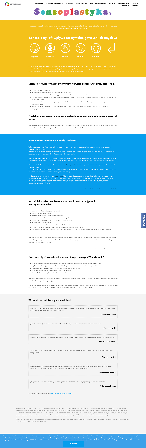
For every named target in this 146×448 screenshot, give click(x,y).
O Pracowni (39, 3)
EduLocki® (69, 3)
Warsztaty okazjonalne (54, 3)
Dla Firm (112, 3)
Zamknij (73, 444)
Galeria (135, 3)
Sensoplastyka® (81, 3)
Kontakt (135, 5)
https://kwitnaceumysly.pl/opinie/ (61, 393)
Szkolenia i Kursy (123, 3)
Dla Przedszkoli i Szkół (98, 3)
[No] (144, 441)
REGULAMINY (125, 5)
